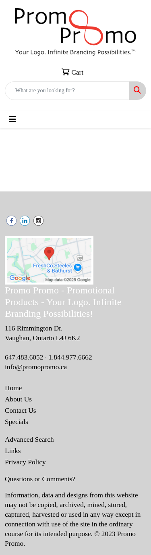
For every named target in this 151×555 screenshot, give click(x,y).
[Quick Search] (67, 90)
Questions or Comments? (40, 479)
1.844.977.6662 (70, 357)
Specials (16, 422)
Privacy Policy (25, 462)
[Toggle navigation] (12, 119)
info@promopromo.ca (36, 367)
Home (13, 388)
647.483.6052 (24, 357)
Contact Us (20, 410)
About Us (18, 399)
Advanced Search (29, 439)
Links (13, 451)
